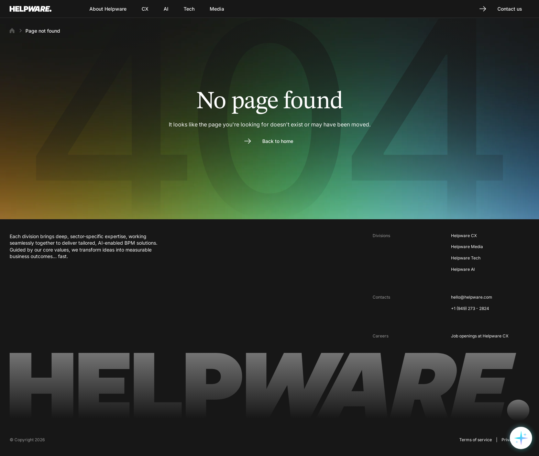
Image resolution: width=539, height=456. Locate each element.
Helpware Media (467, 246)
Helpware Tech (466, 257)
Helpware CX (464, 235)
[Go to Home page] (39, 9)
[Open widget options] (521, 438)
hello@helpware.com (471, 297)
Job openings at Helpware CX (479, 335)
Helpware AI (463, 269)
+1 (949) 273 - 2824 (470, 308)
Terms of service (475, 439)
